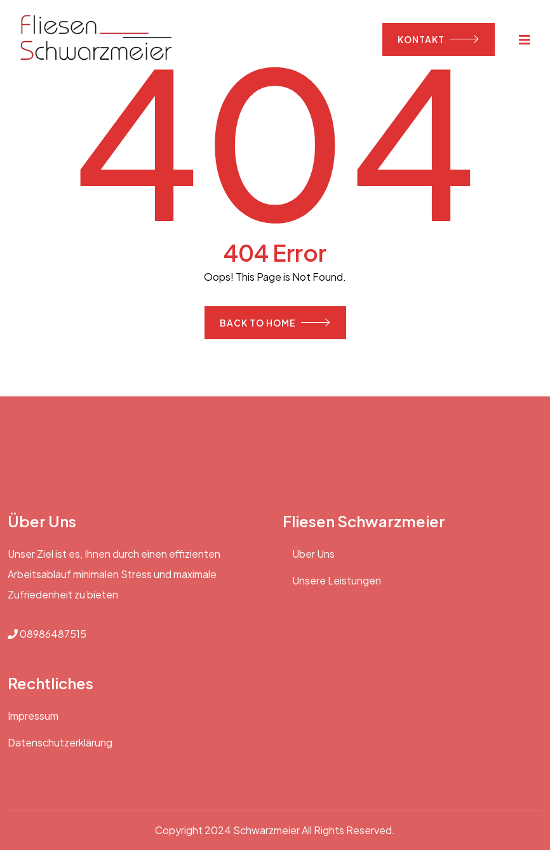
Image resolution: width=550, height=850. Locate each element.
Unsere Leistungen (336, 580)
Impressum (33, 715)
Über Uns (313, 553)
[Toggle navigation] (524, 39)
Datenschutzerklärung (60, 742)
